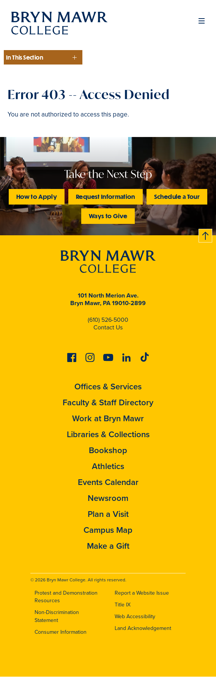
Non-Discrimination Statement (57, 616)
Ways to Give (108, 215)
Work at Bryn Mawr (108, 418)
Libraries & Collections (108, 434)
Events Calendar (108, 482)
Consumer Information (61, 632)
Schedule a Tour (177, 196)
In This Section (24, 57)
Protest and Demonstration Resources (66, 597)
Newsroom (108, 498)
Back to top (205, 234)
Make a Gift (108, 546)
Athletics (108, 466)
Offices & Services (108, 386)
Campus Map (108, 530)
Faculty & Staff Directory (108, 402)
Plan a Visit (108, 514)
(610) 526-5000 (108, 319)
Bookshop (108, 450)
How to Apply (36, 196)
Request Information (105, 196)
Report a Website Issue (142, 593)
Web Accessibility (135, 616)
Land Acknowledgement (143, 628)
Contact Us (108, 327)
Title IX (123, 605)
